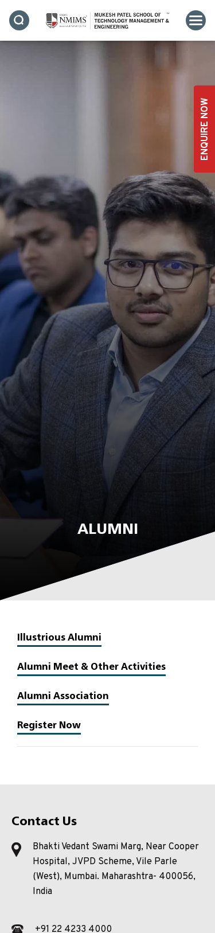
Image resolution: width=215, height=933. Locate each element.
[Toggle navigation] (196, 20)
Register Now (49, 725)
